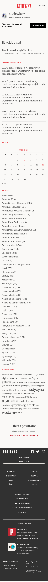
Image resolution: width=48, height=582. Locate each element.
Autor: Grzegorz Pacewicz (14, 203)
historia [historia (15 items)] (35, 385)
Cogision (33, 562)
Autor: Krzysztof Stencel (13, 226)
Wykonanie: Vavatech (32, 567)
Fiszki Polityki (23, 544)
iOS (18, 529)
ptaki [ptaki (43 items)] (32, 405)
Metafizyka (7, 283)
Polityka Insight (9, 565)
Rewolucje (7, 341)
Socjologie (7, 348)
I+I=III (5, 260)
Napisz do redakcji (22, 503)
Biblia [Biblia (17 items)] (11, 374)
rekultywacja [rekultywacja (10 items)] (14, 409)
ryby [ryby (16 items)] (20, 408)
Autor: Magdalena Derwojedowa (17, 230)
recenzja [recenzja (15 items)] (5, 408)
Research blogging (10, 337)
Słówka (5, 345)
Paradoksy (7, 318)
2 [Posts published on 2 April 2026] (24, 159)
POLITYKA (7, 329)
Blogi (34, 484)
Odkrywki (6, 306)
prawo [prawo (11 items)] (35, 397)
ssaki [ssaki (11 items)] (29, 409)
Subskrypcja (24, 461)
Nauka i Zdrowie (34, 480)
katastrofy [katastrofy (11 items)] (5, 390)
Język (4, 268)
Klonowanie (7, 272)
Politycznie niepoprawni (13, 325)
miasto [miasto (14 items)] (16, 394)
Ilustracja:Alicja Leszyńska (14, 264)
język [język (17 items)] (41, 385)
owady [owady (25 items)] (28, 396)
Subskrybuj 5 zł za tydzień (22, 436)
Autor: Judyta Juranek (12, 218)
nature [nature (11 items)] (22, 397)
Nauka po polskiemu (11, 299)
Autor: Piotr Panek (10, 237)
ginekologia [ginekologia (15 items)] (40, 382)
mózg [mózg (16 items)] (17, 397)
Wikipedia (6, 360)
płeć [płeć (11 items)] (37, 405)
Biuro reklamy (22, 499)
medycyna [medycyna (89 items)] (35, 389)
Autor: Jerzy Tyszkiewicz (13, 214)
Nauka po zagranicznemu (14, 302)
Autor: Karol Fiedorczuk (13, 222)
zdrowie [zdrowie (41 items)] (17, 413)
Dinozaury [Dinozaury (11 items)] (33, 375)
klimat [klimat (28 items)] (12, 390)
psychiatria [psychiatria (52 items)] (10, 401)
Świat (11, 484)
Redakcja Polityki (22, 494)
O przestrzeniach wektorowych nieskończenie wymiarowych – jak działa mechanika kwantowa (23, 70)
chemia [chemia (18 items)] (26, 374)
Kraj (11, 480)
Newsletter (24, 457)
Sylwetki (6, 352)
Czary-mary (7, 249)
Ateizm (5, 195)
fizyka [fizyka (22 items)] (35, 378)
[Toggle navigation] (3, 6)
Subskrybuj (38, 25)
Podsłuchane (8, 322)
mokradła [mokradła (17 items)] (29, 393)
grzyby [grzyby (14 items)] (29, 385)
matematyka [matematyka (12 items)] (21, 390)
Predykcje (7, 333)
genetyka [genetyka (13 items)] (31, 382)
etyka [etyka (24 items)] (5, 378)
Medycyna (7, 279)
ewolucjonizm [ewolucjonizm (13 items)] (26, 378)
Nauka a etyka (9, 291)
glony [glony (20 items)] (23, 385)
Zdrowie (5, 364)
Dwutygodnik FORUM (10, 562)
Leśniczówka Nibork (10, 568)
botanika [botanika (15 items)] (18, 375)
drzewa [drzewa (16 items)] (40, 374)
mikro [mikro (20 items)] (22, 393)
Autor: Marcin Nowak (12, 233)
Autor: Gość (7, 199)
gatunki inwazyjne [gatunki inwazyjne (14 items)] (19, 382)
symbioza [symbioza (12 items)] (35, 409)
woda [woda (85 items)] (6, 412)
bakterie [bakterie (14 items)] (5, 375)
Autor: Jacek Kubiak (11, 207)
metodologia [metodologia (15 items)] (7, 394)
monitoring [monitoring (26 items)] (8, 396)
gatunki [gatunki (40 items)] (7, 382)
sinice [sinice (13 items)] (25, 408)
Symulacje (7, 356)
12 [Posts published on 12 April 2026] (43, 164)
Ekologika (6, 253)
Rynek (34, 472)
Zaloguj (42, 6)
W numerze (11, 472)
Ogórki (5, 310)
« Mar (4, 183)
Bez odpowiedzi (9, 245)
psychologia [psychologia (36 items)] (20, 405)
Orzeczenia (7, 314)
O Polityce (22, 512)
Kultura (34, 476)
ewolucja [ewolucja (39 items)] (14, 378)
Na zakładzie (8, 287)
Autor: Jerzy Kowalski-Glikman (16, 210)
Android (24, 529)
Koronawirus (11, 476)
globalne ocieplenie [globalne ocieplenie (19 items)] (11, 385)
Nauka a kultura (9, 295)
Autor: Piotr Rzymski (11, 241)
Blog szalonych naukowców (33, 53)
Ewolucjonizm (8, 256)
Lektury (5, 276)
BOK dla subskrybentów (22, 508)
